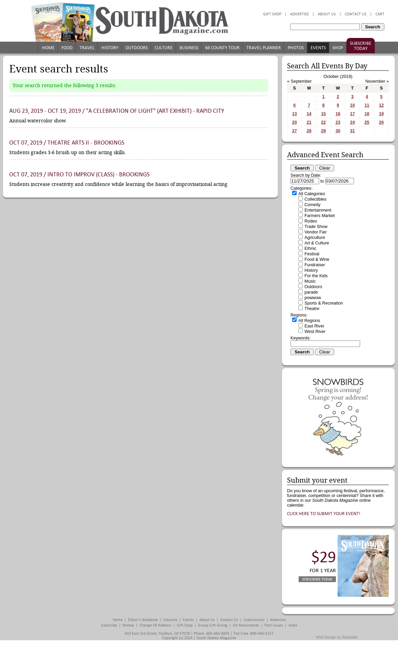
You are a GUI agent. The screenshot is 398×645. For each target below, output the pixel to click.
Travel (87, 47)
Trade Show (315, 226)
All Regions (309, 320)
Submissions (254, 620)
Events (318, 47)
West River (314, 331)
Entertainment (317, 210)
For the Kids (316, 275)
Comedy (312, 204)
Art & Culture (316, 243)
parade (311, 292)
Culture (164, 47)
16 (338, 113)
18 (367, 113)
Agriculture (314, 237)
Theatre (311, 308)
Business (189, 47)
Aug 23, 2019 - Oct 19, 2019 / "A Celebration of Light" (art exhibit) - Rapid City (116, 111)
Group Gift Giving (212, 625)
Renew (128, 625)
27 (294, 131)
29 (323, 131)
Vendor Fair (315, 232)
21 (309, 122)
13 (294, 113)
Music (310, 281)
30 (338, 131)
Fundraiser (314, 265)
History (109, 47)
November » (377, 81)
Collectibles (315, 199)
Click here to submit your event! (323, 513)
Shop (337, 47)
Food (67, 47)
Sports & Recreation (323, 303)
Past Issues (274, 625)
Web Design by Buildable (337, 637)
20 (294, 122)
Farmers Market (319, 215)
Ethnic (310, 248)
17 (352, 113)
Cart (379, 14)
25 (367, 122)
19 (381, 113)
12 (381, 105)
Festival (311, 254)
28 (309, 131)
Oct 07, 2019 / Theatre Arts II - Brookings (66, 142)
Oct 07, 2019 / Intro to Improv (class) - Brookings (79, 174)
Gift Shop (272, 14)
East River (314, 326)
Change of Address (155, 625)
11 (367, 105)
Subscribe (109, 625)
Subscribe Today (360, 46)
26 (381, 122)
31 (352, 131)
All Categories (311, 193)
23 (338, 122)
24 (352, 122)
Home (48, 47)
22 (323, 122)
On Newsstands (246, 625)
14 (309, 113)
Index (292, 625)
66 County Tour (222, 47)
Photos (296, 47)
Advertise (299, 14)
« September (299, 81)
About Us (327, 14)
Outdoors (136, 47)
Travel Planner (263, 47)
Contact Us (356, 14)
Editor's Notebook (143, 620)
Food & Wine (316, 259)
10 (352, 105)
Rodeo (310, 221)
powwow (312, 297)
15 (323, 113)
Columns (170, 620)
